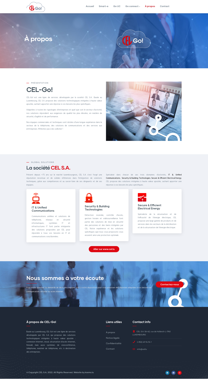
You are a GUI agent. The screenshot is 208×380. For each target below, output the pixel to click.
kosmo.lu (89, 374)
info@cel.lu (140, 350)
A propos (110, 334)
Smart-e (103, 7)
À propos (150, 7)
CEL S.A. (43, 374)
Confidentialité (113, 345)
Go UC (116, 7)
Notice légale (112, 339)
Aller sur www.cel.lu (104, 250)
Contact (164, 7)
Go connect (133, 7)
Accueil (89, 7)
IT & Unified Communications (43, 210)
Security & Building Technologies (136, 179)
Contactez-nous (169, 285)
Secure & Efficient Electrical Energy (166, 179)
